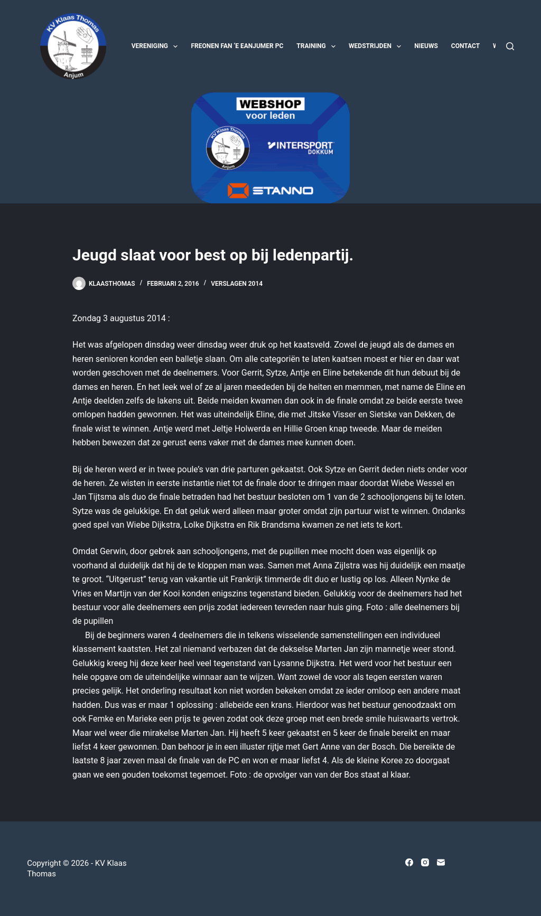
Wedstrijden (377, 46)
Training (318, 46)
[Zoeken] (510, 46)
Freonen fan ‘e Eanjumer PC (237, 46)
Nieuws (426, 46)
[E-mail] (441, 862)
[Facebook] (409, 862)
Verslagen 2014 (237, 283)
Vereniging (157, 46)
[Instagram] (425, 862)
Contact (465, 46)
